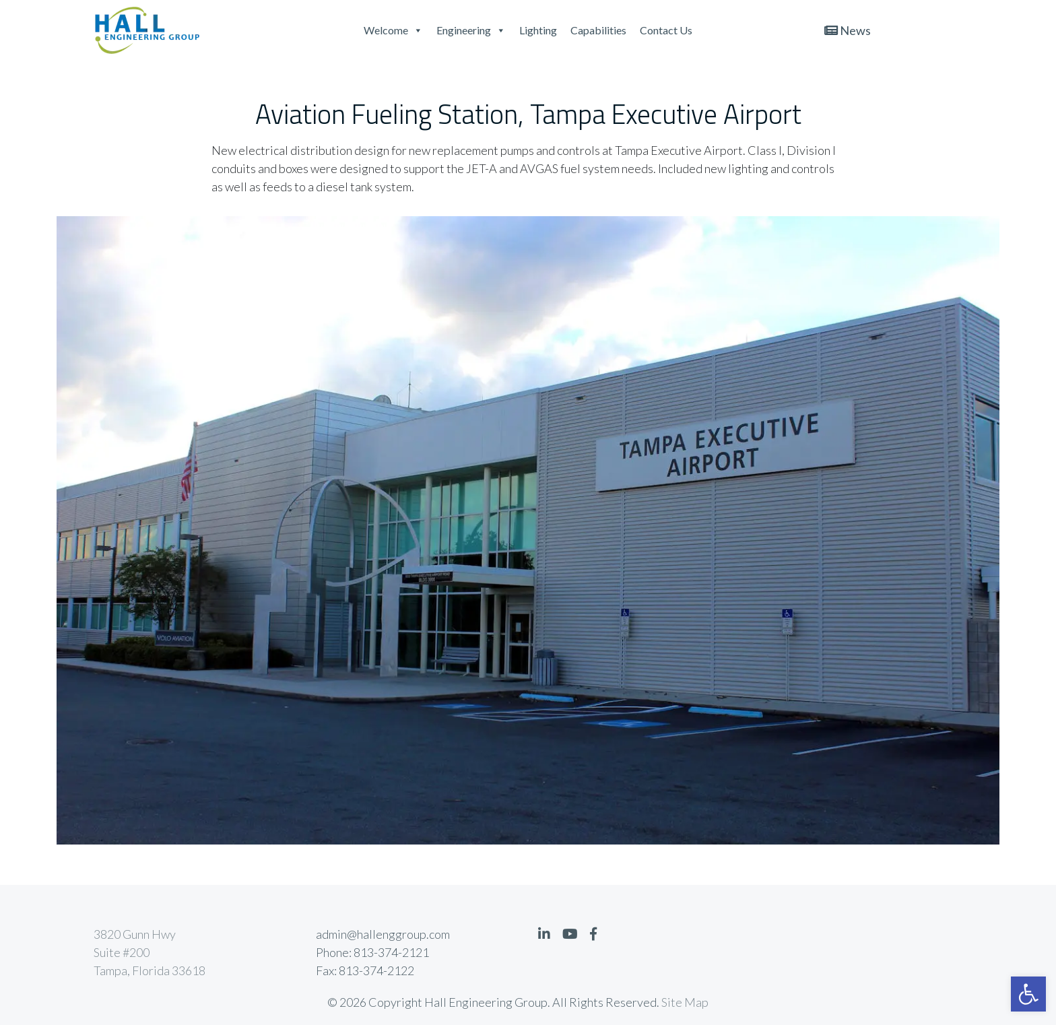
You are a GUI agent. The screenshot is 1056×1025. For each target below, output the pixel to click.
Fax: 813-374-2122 (365, 970)
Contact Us (666, 30)
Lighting (538, 30)
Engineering (471, 30)
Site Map (684, 1002)
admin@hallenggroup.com (383, 934)
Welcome (393, 30)
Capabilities (598, 30)
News (847, 30)
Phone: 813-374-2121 (372, 952)
